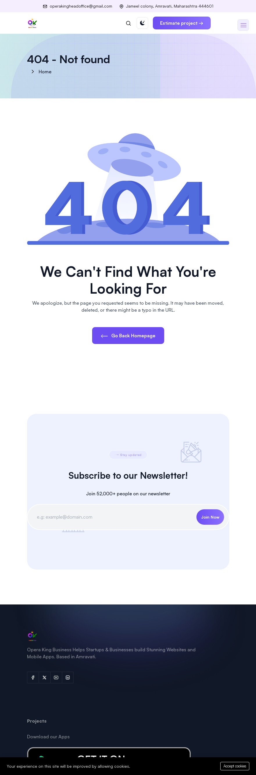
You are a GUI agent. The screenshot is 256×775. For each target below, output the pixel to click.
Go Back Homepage (128, 335)
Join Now (210, 517)
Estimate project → (181, 23)
